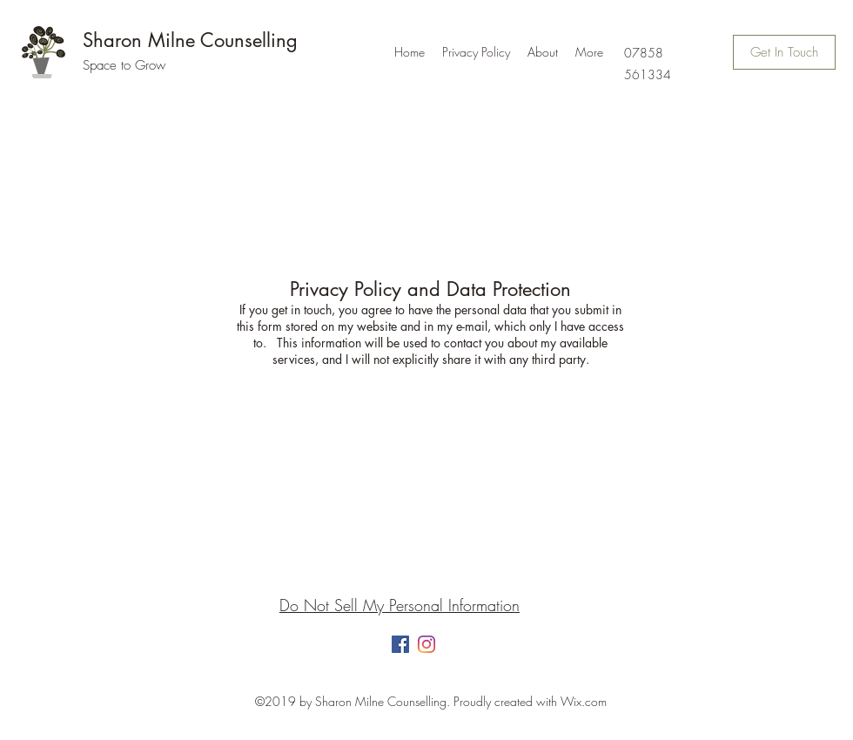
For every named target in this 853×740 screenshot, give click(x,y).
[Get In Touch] (784, 52)
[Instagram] (426, 644)
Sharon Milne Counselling (190, 40)
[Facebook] (400, 644)
